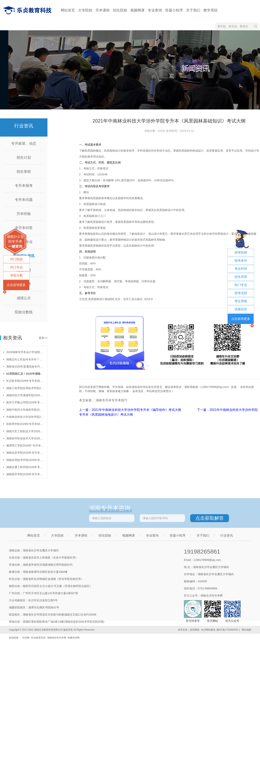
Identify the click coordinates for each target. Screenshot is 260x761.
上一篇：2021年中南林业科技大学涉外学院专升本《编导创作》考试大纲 (130, 409)
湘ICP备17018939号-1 (228, 629)
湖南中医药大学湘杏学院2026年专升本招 (25, 409)
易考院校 (240, 252)
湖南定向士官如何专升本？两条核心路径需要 (25, 359)
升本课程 (102, 10)
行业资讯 (226, 535)
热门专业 (240, 285)
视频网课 (137, 10)
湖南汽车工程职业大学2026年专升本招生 (25, 431)
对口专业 (16, 267)
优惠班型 (240, 309)
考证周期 (240, 301)
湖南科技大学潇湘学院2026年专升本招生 (25, 395)
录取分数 (16, 275)
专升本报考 (24, 186)
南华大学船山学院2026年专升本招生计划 (25, 402)
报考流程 (240, 293)
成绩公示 (24, 298)
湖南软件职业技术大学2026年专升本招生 (25, 438)
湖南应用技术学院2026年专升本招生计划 (25, 460)
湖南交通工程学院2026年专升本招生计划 (25, 467)
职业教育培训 (38, 637)
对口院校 (16, 259)
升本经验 (24, 214)
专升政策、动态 (23, 143)
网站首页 (68, 10)
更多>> (43, 337)
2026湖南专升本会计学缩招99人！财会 (25, 352)
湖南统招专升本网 (56, 637)
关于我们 (193, 10)
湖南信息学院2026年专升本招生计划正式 (25, 452)
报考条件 (240, 260)
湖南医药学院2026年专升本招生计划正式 (25, 474)
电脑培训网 (73, 637)
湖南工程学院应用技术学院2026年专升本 (25, 388)
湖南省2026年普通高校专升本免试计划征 (25, 366)
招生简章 (240, 276)
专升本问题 (24, 200)
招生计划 (24, 158)
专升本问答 (24, 228)
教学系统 (210, 10)
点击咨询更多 (16, 285)
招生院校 (120, 10)
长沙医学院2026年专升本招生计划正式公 (25, 380)
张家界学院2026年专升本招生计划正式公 (25, 424)
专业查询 (155, 10)
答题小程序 (174, 10)
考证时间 (240, 268)
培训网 (25, 637)
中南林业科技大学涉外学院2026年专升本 (25, 416)
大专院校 (85, 10)
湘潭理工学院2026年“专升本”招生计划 (25, 445)
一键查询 (15, 246)
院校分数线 (24, 312)
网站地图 (246, 629)
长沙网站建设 (208, 629)
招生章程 (24, 172)
